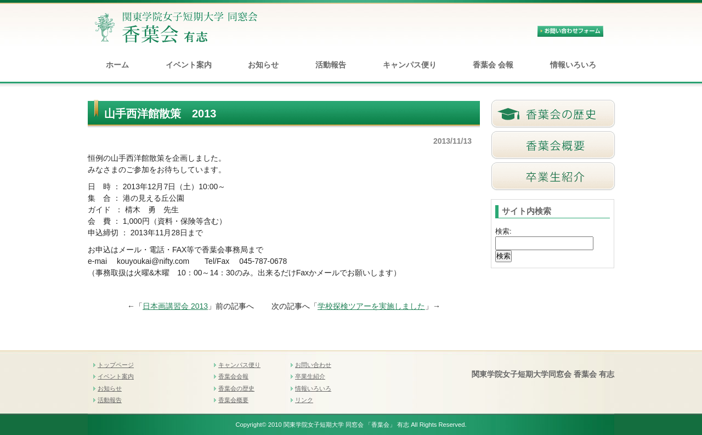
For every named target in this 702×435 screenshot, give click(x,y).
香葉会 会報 (493, 64)
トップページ (116, 364)
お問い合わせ (313, 364)
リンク (304, 400)
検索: (503, 231)
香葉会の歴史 (236, 388)
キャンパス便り (410, 64)
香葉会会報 (233, 376)
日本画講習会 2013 (175, 306)
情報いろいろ (573, 64)
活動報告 (330, 64)
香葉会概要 (233, 400)
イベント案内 (189, 64)
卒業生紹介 (310, 376)
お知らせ (263, 64)
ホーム (117, 64)
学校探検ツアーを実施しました (371, 306)
